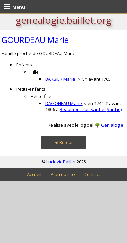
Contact (92, 174)
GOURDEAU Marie (35, 39)
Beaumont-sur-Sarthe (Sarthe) (91, 109)
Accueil (34, 174)
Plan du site (63, 174)
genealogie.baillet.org (63, 20)
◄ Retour (63, 142)
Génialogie (112, 125)
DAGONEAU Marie (63, 103)
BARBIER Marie (60, 79)
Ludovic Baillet (61, 162)
